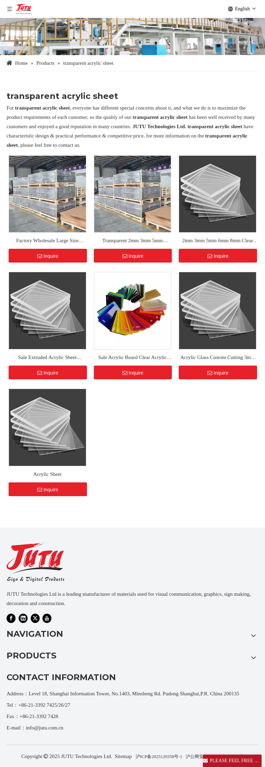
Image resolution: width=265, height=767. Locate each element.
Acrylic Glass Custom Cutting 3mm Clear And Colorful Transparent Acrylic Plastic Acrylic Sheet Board (217, 358)
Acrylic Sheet (47, 474)
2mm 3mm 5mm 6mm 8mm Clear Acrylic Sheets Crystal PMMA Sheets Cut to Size (217, 241)
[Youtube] (46, 618)
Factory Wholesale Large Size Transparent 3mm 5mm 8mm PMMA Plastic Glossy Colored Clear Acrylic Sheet (47, 241)
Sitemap (123, 756)
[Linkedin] (23, 618)
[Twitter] (35, 618)
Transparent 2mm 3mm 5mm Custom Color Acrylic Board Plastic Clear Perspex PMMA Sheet (132, 241)
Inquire (47, 256)
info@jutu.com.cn (44, 727)
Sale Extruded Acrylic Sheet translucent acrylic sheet (47, 358)
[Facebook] (11, 618)
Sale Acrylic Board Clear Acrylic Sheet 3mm (132, 358)
